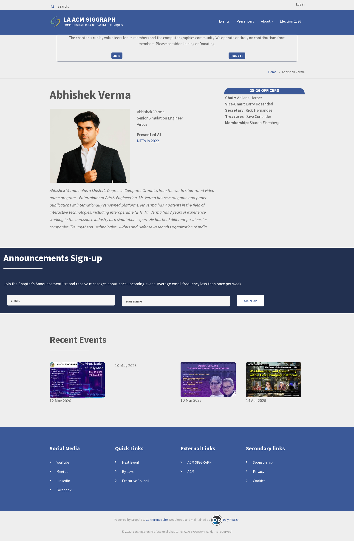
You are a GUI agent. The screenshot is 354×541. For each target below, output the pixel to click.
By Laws (128, 471)
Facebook (64, 490)
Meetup (62, 471)
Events (224, 21)
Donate (237, 56)
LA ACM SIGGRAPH (89, 19)
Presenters (245, 21)
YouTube (63, 462)
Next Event (130, 462)
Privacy (258, 471)
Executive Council (135, 480)
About (268, 23)
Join (117, 56)
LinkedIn (63, 480)
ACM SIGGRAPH (199, 462)
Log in (300, 4)
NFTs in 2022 (148, 140)
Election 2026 (290, 21)
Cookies (259, 480)
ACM (190, 471)
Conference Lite (157, 520)
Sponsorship (263, 462)
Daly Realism (231, 520)
